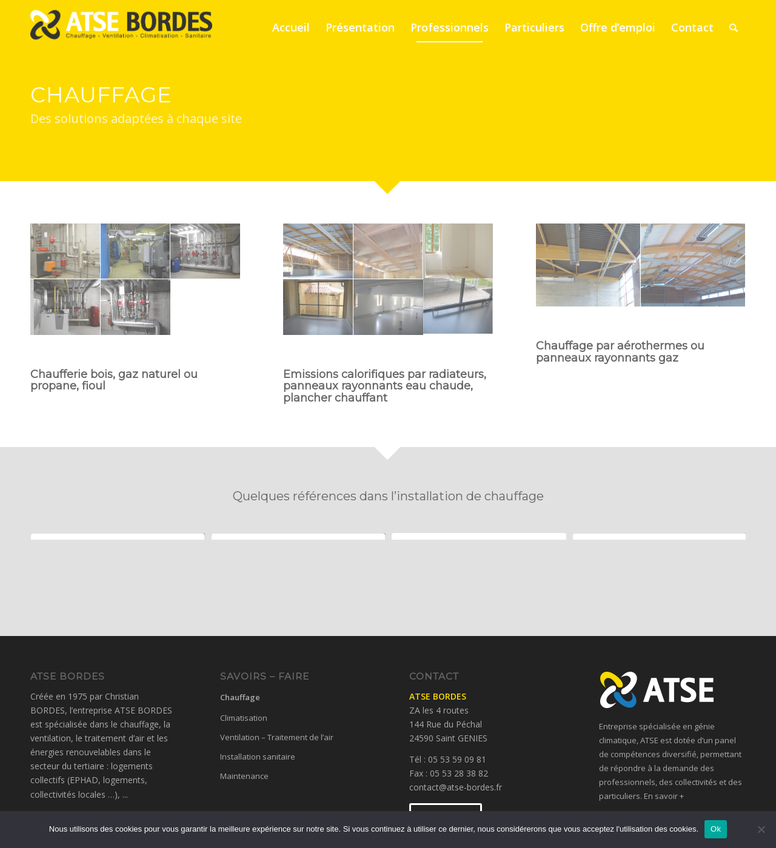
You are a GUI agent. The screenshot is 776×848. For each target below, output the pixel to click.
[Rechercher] (733, 27)
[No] (761, 829)
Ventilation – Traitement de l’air (276, 737)
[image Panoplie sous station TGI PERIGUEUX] (136, 307)
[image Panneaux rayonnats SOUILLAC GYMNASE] (388, 252)
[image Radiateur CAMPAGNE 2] (318, 307)
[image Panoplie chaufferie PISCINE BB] (65, 307)
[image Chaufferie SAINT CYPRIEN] (65, 252)
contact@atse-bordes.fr (455, 787)
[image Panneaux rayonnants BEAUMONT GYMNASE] (318, 252)
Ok (716, 828)
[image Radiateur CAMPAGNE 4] (458, 307)
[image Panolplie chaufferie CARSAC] (205, 252)
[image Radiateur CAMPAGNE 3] (388, 307)
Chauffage (240, 697)
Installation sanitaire (257, 756)
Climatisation (243, 717)
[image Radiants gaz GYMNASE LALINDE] (693, 265)
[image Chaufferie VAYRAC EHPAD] (136, 252)
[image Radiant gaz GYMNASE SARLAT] (588, 265)
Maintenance (244, 775)
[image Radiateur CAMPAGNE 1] (458, 252)
